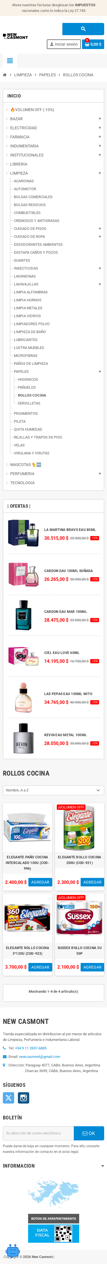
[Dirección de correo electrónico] (38, 1133)
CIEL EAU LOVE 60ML (61, 653)
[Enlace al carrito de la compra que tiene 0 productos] (93, 44)
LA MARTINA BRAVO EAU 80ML (70, 530)
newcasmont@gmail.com (39, 1057)
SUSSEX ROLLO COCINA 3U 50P (80, 951)
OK (89, 1133)
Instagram (23, 1098)
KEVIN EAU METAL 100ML (65, 735)
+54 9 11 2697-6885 (31, 1048)
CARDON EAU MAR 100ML (65, 612)
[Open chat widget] (13, 1251)
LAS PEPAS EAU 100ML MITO (68, 694)
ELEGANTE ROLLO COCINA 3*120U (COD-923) (27, 951)
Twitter (8, 1098)
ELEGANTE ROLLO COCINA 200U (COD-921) (79, 860)
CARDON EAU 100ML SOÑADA (68, 571)
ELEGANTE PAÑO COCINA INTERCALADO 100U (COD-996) (27, 863)
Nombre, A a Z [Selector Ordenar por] (17, 790)
